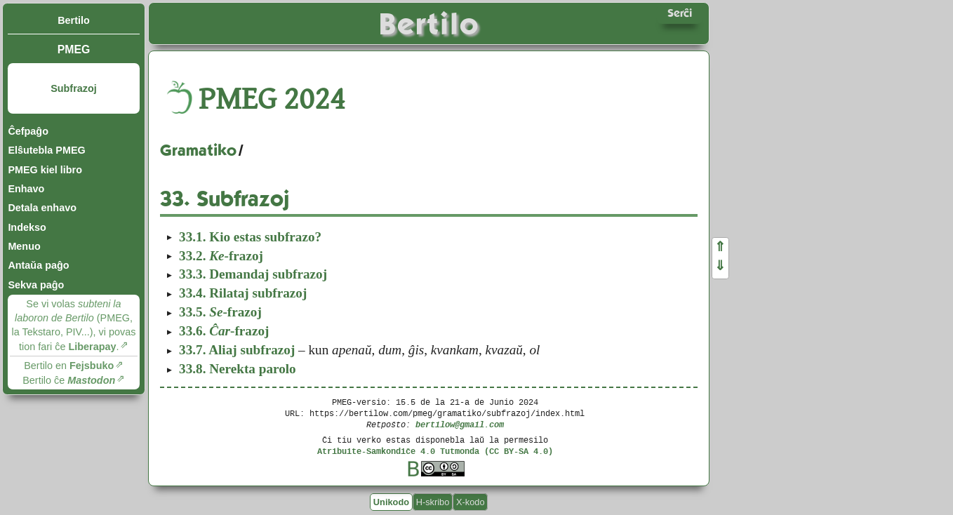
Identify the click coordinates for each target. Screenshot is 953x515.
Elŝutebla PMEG (46, 150)
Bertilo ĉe (68, 380)
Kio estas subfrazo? (250, 236)
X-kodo (470, 502)
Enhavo (26, 188)
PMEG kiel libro (45, 169)
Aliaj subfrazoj (237, 349)
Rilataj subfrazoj (243, 293)
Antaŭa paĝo (38, 265)
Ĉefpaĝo (28, 131)
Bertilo (74, 20)
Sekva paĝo (36, 284)
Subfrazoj (74, 88)
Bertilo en (69, 365)
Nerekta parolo (237, 368)
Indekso (27, 227)
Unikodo (391, 502)
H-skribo (433, 502)
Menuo (24, 246)
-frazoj (221, 255)
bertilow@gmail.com (459, 424)
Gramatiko (198, 150)
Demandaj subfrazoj (253, 274)
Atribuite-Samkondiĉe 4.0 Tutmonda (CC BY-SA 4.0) (435, 451)
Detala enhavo (42, 207)
